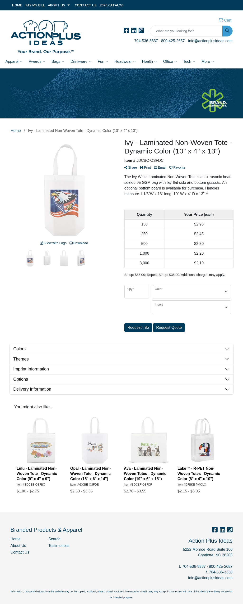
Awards (37, 61)
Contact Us (85, 5)
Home (17, 5)
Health (149, 61)
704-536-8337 (146, 41)
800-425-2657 (173, 41)
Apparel (14, 61)
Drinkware (81, 61)
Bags (57, 61)
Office (170, 61)
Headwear (125, 61)
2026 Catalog (112, 5)
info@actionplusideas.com (210, 41)
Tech (189, 61)
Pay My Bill (35, 5)
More (207, 61)
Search (54, 539)
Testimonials (58, 546)
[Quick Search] (186, 31)
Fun (103, 61)
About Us (56, 5)
